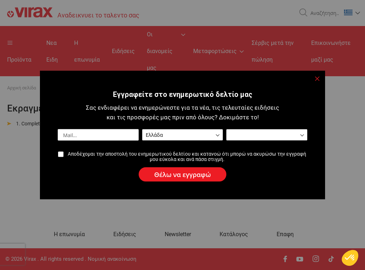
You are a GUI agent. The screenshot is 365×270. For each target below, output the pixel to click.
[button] (350, 257)
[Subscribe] (183, 174)
